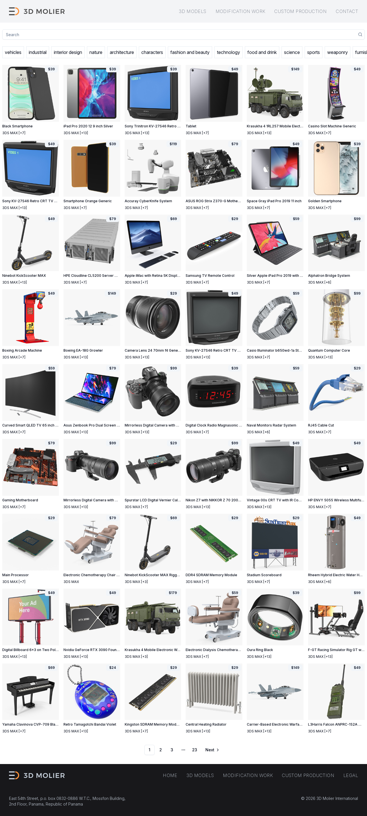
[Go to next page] (212, 750)
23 (194, 749)
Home (170, 775)
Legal (350, 775)
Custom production (300, 11)
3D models (192, 11)
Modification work (240, 11)
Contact (347, 11)
